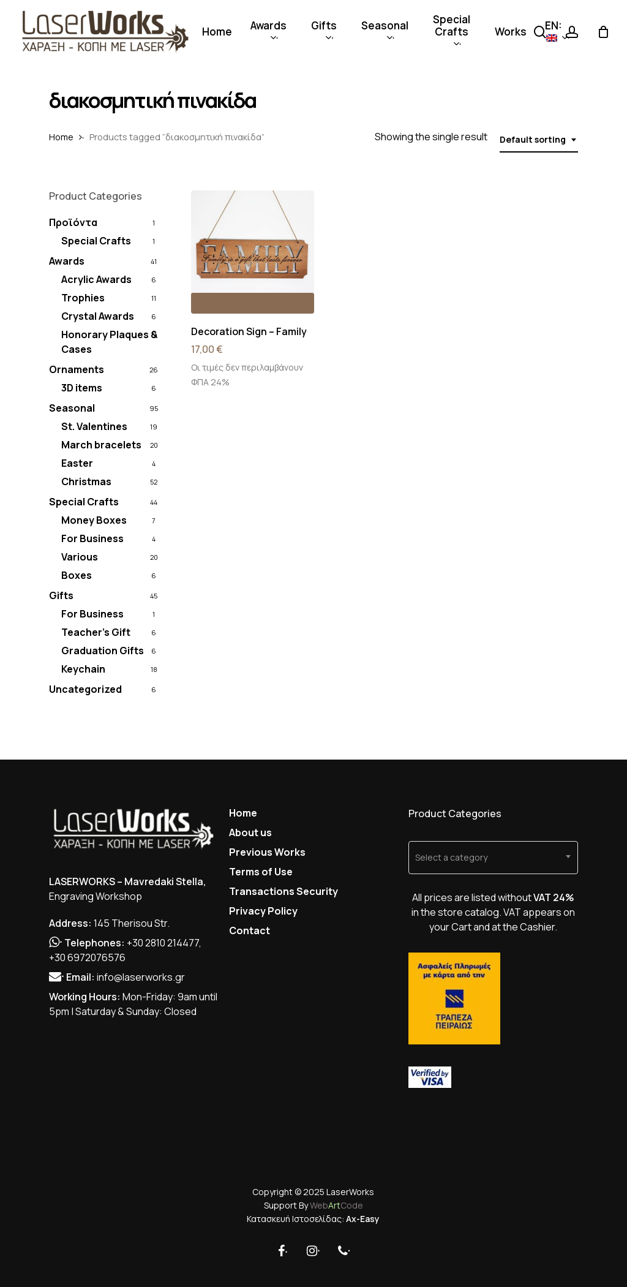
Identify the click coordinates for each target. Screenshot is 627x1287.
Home (61, 136)
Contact (249, 930)
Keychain (83, 669)
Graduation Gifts (102, 650)
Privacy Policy (263, 911)
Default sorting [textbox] (533, 139)
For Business (92, 538)
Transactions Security (283, 891)
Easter (77, 463)
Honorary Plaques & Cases (109, 342)
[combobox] (539, 140)
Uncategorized (85, 689)
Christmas (86, 481)
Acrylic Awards (96, 279)
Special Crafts (96, 240)
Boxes (76, 575)
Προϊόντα (73, 222)
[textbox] (493, 857)
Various (79, 557)
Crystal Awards (97, 316)
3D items (81, 387)
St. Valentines (94, 426)
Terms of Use (261, 871)
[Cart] (603, 32)
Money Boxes (94, 520)
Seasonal (72, 408)
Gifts (61, 595)
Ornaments (76, 369)
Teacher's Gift (95, 632)
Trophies (83, 297)
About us (250, 832)
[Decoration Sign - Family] (252, 252)
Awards (66, 261)
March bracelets (101, 444)
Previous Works (267, 852)
